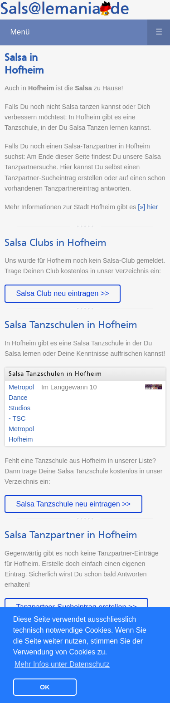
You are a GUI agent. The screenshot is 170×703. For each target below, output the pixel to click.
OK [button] (45, 687)
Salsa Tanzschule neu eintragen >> (73, 504)
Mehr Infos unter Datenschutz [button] (62, 664)
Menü (90, 32)
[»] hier (148, 207)
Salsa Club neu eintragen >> (62, 293)
